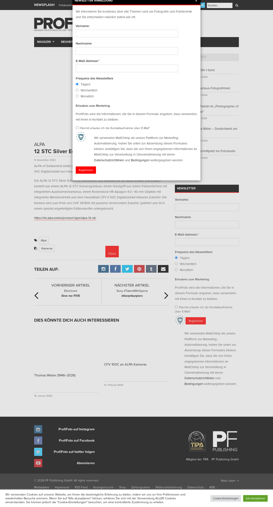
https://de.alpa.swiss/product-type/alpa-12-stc (65, 218)
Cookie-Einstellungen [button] (225, 498)
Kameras (47, 248)
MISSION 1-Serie (203, 70)
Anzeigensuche (103, 487)
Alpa (43, 240)
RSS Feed (81, 487)
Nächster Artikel (132, 285)
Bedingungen (193, 384)
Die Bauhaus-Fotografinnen (211, 88)
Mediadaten (41, 487)
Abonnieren (86, 463)
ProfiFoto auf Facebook (77, 440)
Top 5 (182, 57)
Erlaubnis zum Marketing (192, 279)
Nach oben (230, 480)
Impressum (62, 487)
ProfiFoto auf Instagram (76, 429)
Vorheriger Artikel (70, 285)
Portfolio (128, 42)
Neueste (199, 57)
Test (90, 42)
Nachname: (183, 217)
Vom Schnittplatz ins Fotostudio (213, 151)
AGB (212, 487)
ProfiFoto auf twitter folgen (74, 451)
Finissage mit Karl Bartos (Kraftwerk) (80, 5)
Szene (105, 42)
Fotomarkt (153, 42)
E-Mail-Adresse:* (187, 234)
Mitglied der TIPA (197, 444)
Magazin (44, 42)
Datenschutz (195, 487)
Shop (122, 487)
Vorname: (182, 199)
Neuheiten (69, 42)
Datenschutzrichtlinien (199, 378)
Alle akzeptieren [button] (255, 498)
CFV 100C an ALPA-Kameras (125, 364)
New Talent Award (184, 42)
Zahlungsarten (140, 487)
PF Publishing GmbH (225, 444)
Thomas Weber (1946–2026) (55, 375)
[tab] (182, 57)
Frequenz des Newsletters (193, 252)
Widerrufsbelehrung (168, 487)
